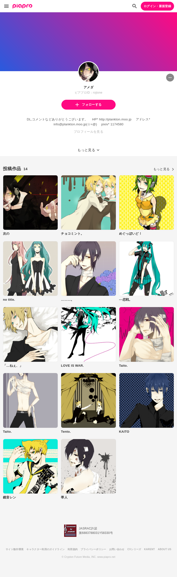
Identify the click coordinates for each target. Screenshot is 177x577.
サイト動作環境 (14, 549)
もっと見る (163, 169)
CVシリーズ (134, 549)
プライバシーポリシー (93, 549)
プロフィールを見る (88, 131)
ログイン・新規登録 (157, 6)
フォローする (88, 104)
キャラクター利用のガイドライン (45, 549)
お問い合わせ (116, 549)
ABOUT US (164, 549)
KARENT (149, 549)
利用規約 (73, 549)
